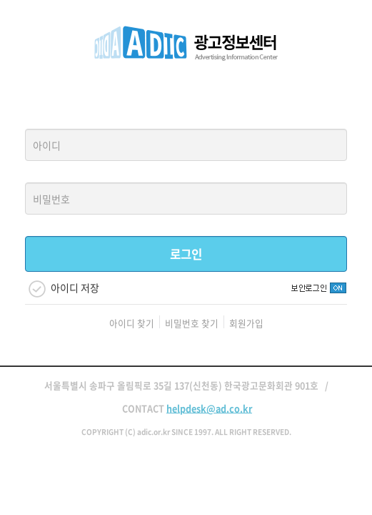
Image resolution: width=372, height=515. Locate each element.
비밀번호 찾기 (191, 323)
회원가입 (246, 323)
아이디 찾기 (131, 323)
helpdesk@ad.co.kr (209, 408)
